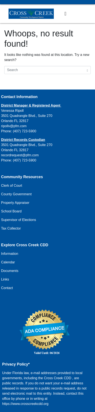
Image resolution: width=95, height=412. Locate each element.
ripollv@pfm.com (13, 126)
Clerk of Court (11, 185)
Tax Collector (11, 228)
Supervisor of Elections (18, 220)
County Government (16, 194)
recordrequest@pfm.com (20, 155)
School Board (11, 211)
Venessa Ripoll (12, 110)
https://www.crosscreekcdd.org (25, 404)
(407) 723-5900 (24, 131)
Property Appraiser (15, 203)
